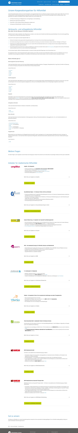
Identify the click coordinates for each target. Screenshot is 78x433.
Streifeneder (11, 111)
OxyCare (10, 70)
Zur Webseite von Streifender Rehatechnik (32, 286)
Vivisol (10, 90)
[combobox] (64, 2)
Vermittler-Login (55, 1)
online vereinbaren (39, 172)
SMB (10, 71)
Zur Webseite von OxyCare (29, 236)
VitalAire (10, 126)
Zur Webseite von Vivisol (29, 341)
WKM (10, 75)
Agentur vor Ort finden (47, 1)
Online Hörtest (46, 171)
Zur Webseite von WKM (29, 371)
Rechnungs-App (51, 46)
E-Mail (46, 274)
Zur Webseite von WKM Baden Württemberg (33, 403)
